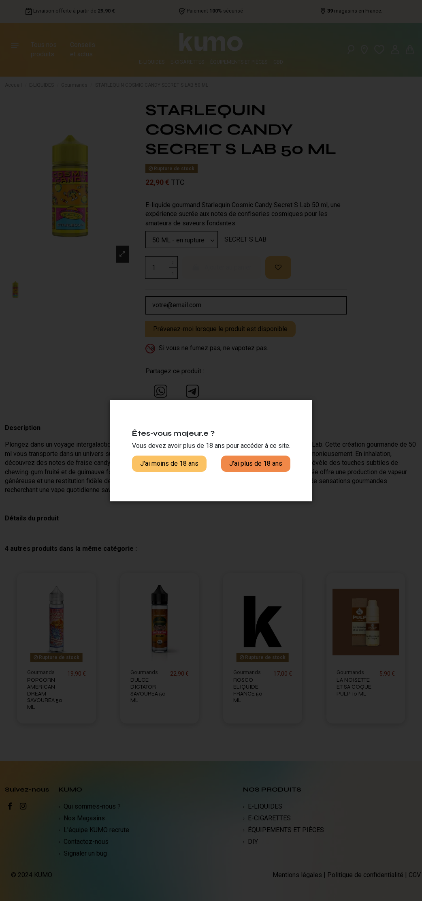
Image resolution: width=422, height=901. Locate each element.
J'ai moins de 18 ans (169, 463)
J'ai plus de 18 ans (255, 463)
